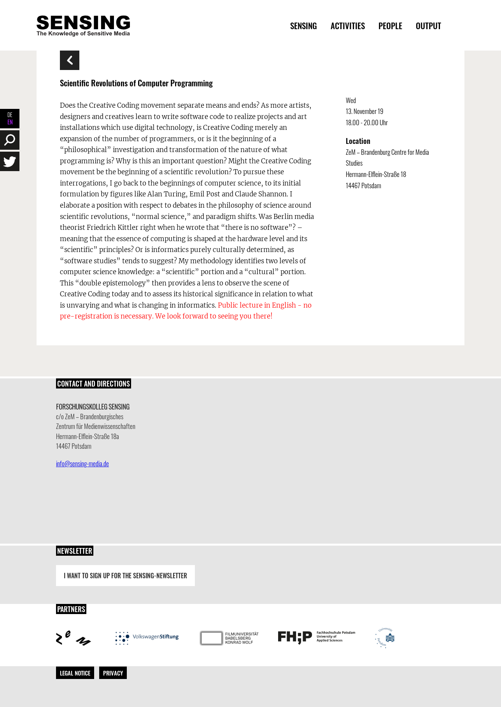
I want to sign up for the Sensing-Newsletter (125, 575)
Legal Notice (75, 672)
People (390, 25)
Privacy (113, 672)
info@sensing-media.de (82, 463)
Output (428, 25)
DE (9, 114)
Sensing (303, 25)
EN (9, 122)
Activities (348, 25)
